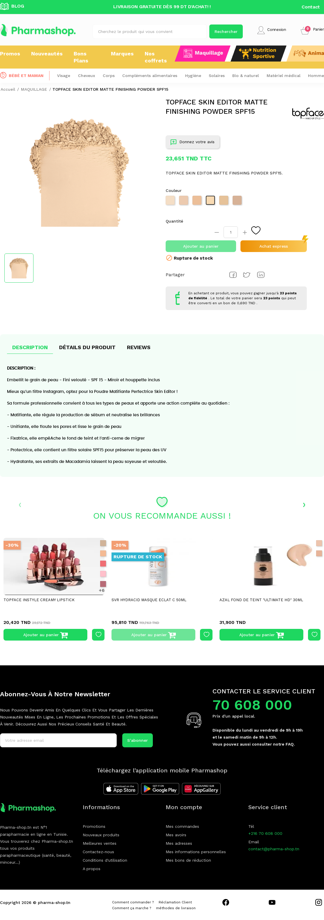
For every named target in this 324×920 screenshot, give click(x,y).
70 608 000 (252, 705)
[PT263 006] (211, 202)
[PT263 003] (171, 202)
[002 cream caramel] (103, 553)
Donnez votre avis (193, 143)
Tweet (247, 275)
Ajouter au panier (201, 246)
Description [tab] (30, 347)
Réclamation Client (175, 902)
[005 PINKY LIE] (103, 574)
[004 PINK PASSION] (103, 563)
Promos (10, 53)
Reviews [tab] (139, 347)
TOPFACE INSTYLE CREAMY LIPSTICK (39, 600)
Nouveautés (47, 53)
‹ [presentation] (20, 504)
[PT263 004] (184, 202)
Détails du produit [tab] (87, 347)
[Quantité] (231, 232)
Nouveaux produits (101, 834)
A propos (91, 868)
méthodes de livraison (176, 908)
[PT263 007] (224, 202)
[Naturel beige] (319, 553)
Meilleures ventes (99, 843)
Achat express (273, 246)
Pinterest (261, 275)
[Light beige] (319, 543)
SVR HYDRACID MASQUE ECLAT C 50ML (148, 600)
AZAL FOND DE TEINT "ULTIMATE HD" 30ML (261, 600)
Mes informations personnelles (196, 851)
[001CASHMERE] (103, 543)
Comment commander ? (133, 902)
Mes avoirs (176, 834)
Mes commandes (182, 826)
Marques (122, 53)
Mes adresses (179, 843)
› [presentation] (304, 504)
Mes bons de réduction (188, 860)
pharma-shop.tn (54, 902)
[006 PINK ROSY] (103, 584)
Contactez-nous (98, 851)
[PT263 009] (238, 202)
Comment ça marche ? (131, 908)
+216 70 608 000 (265, 833)
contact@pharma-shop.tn (273, 848)
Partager (233, 275)
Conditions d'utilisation (105, 860)
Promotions (94, 826)
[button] (312, 30)
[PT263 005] (197, 202)
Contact (311, 7)
